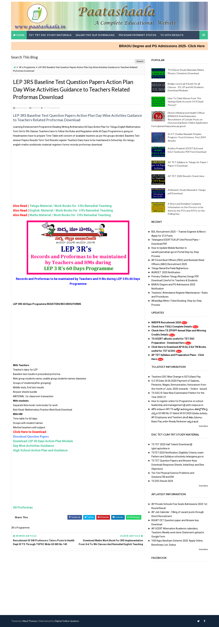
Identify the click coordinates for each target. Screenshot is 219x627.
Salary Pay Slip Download (95, 35)
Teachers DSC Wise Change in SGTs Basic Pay (176, 376)
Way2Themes (29, 620)
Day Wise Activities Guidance (33, 445)
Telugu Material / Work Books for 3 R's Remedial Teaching (70, 206)
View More (203, 426)
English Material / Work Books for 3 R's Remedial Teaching (71, 210)
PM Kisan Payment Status (137, 35)
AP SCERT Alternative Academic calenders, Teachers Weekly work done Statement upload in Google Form (177, 532)
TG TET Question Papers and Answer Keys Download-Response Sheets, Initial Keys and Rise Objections (177, 464)
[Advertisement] (78, 180)
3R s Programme (27, 67)
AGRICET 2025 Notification (165, 272)
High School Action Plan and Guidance (40, 450)
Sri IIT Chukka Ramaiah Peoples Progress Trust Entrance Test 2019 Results (187, 137)
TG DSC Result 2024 (162, 481)
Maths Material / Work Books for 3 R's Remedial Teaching (70, 215)
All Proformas (23, 507)
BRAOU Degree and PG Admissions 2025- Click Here (167, 46)
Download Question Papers (31, 436)
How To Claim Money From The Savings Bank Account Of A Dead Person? (185, 101)
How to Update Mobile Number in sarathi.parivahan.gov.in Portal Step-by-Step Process (175, 252)
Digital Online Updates (67, 620)
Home (20, 35)
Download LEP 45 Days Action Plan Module (43, 441)
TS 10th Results (171, 35)
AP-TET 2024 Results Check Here (186, 176)
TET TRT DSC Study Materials (50, 35)
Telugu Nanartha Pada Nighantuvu (169, 268)
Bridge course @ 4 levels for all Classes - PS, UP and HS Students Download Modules (186, 87)
